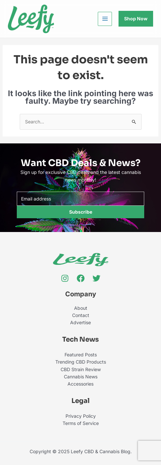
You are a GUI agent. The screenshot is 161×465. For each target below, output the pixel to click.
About (80, 308)
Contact (80, 315)
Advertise (80, 322)
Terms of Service (81, 423)
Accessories (80, 384)
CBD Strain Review (81, 369)
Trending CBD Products (80, 362)
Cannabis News (80, 376)
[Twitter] (96, 278)
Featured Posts (81, 354)
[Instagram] (65, 278)
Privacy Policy (81, 416)
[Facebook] (81, 278)
